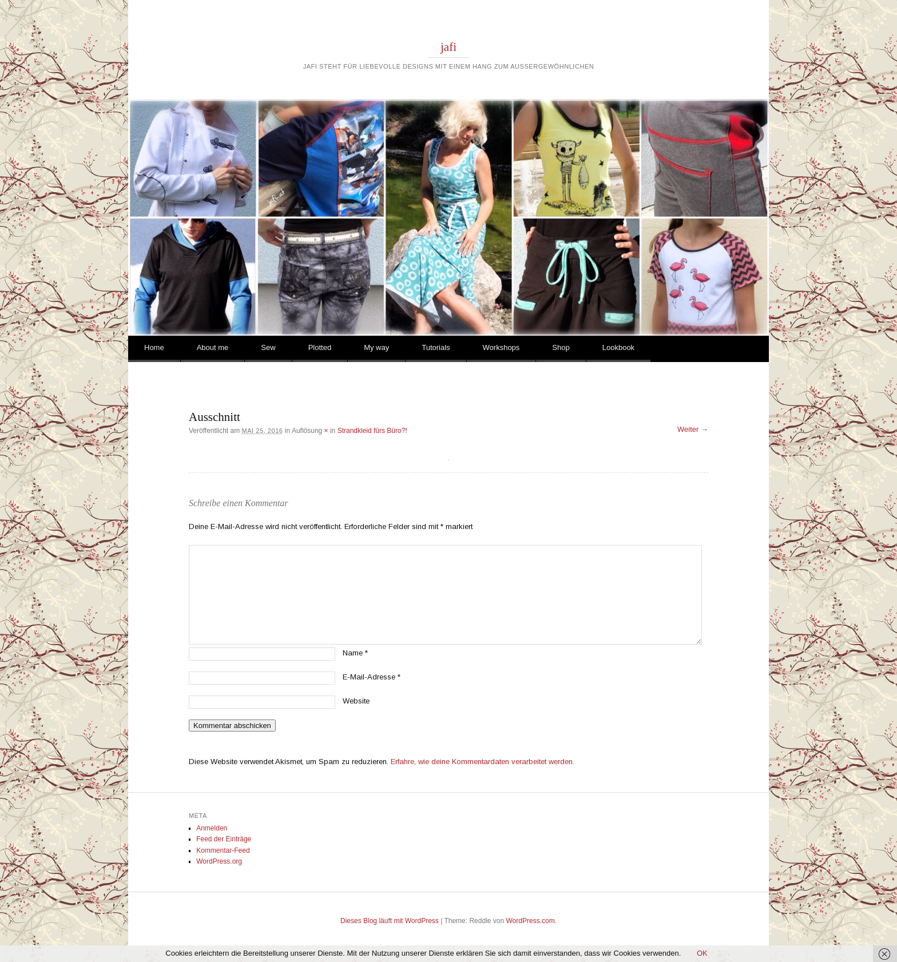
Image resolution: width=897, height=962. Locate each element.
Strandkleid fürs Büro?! (372, 431)
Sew (268, 347)
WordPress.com (530, 921)
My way (376, 347)
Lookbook (618, 347)
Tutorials (436, 347)
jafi (448, 47)
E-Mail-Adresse (371, 677)
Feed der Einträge (223, 839)
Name (355, 653)
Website (356, 701)
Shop (560, 347)
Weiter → (692, 429)
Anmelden (211, 828)
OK (702, 953)
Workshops (501, 347)
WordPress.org (219, 861)
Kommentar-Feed (222, 850)
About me (213, 347)
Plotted (319, 347)
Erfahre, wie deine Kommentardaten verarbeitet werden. (482, 761)
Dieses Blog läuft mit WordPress (389, 921)
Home (154, 347)
